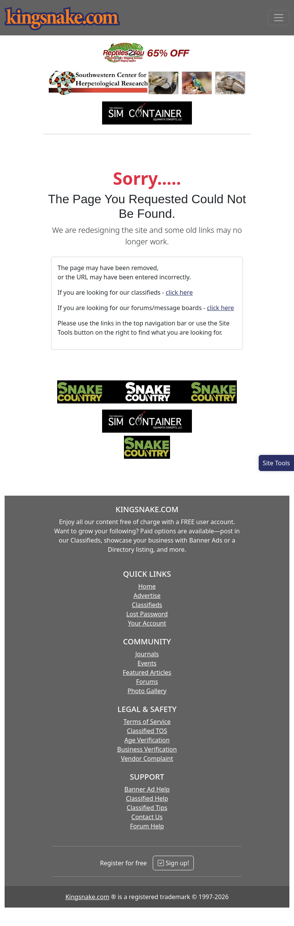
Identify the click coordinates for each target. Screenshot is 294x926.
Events (146, 663)
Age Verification (147, 740)
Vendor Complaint (147, 758)
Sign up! (173, 863)
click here (179, 292)
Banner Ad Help (147, 789)
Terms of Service (147, 721)
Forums (147, 681)
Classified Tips (147, 807)
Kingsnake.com (87, 897)
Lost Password (147, 614)
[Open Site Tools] (276, 463)
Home (147, 586)
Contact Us (146, 817)
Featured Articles (147, 672)
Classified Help (147, 798)
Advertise (147, 595)
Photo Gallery (147, 691)
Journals (147, 654)
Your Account (147, 623)
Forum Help (147, 826)
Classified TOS (147, 731)
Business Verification (147, 749)
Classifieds (147, 605)
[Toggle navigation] (278, 17)
